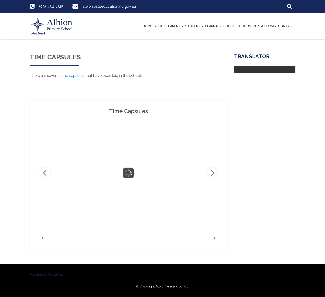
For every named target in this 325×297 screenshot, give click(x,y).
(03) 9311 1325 (51, 6)
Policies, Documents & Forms (249, 26)
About (160, 26)
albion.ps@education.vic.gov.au (109, 6)
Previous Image (45, 173)
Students (194, 26)
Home (147, 26)
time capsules (72, 75)
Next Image (212, 173)
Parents (175, 26)
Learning (213, 26)
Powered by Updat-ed (47, 274)
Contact (286, 26)
